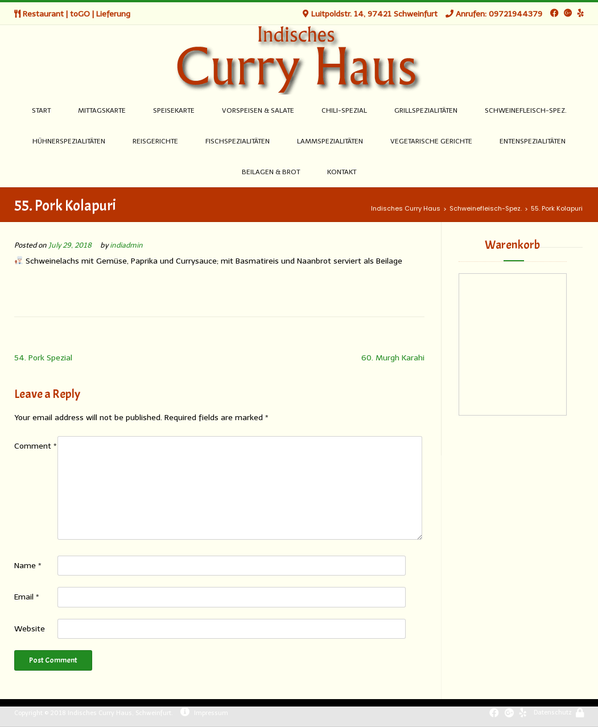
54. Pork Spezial (43, 358)
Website (29, 629)
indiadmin (126, 245)
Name (28, 565)
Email (26, 597)
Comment (35, 446)
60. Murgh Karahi (392, 358)
